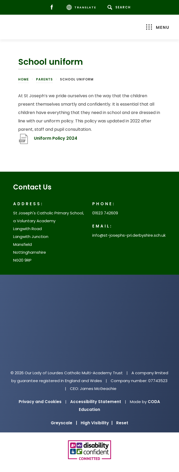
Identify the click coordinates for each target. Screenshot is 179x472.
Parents (44, 79)
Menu (158, 27)
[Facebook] (53, 7)
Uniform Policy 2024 (55, 138)
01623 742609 (105, 213)
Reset (122, 423)
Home (23, 79)
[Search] (120, 7)
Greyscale (64, 423)
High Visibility (96, 423)
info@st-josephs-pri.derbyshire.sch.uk (129, 235)
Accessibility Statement (95, 401)
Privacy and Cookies (40, 401)
